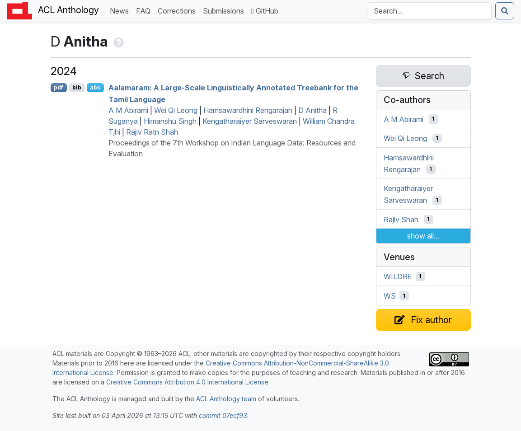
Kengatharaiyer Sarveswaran (249, 121)
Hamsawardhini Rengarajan (247, 110)
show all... (423, 235)
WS (390, 295)
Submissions (225, 10)
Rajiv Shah (401, 219)
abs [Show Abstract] (95, 87)
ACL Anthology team (226, 399)
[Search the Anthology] (430, 10)
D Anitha (312, 110)
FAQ (145, 10)
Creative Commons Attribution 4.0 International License (187, 382)
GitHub (264, 10)
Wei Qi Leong (175, 110)
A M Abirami (128, 110)
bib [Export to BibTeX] (76, 87)
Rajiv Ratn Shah (152, 131)
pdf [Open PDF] (58, 87)
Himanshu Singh (170, 121)
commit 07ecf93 (223, 415)
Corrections (178, 10)
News (121, 10)
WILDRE (398, 276)
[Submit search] (504, 10)
